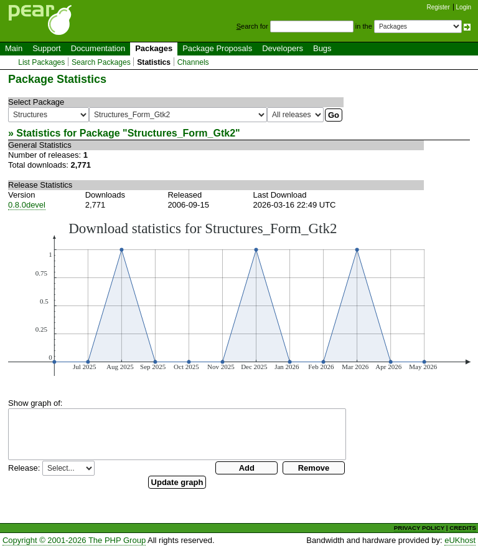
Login (463, 7)
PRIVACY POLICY (419, 527)
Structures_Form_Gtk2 (181, 133)
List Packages (41, 62)
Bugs (322, 48)
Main (13, 48)
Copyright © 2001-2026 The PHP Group (74, 540)
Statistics (154, 62)
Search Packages (101, 62)
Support (46, 48)
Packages (153, 48)
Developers (282, 48)
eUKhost (460, 540)
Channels (193, 62)
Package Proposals (217, 48)
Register (438, 7)
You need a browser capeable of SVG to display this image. (239, 298)
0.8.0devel (26, 204)
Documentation (98, 48)
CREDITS (462, 527)
